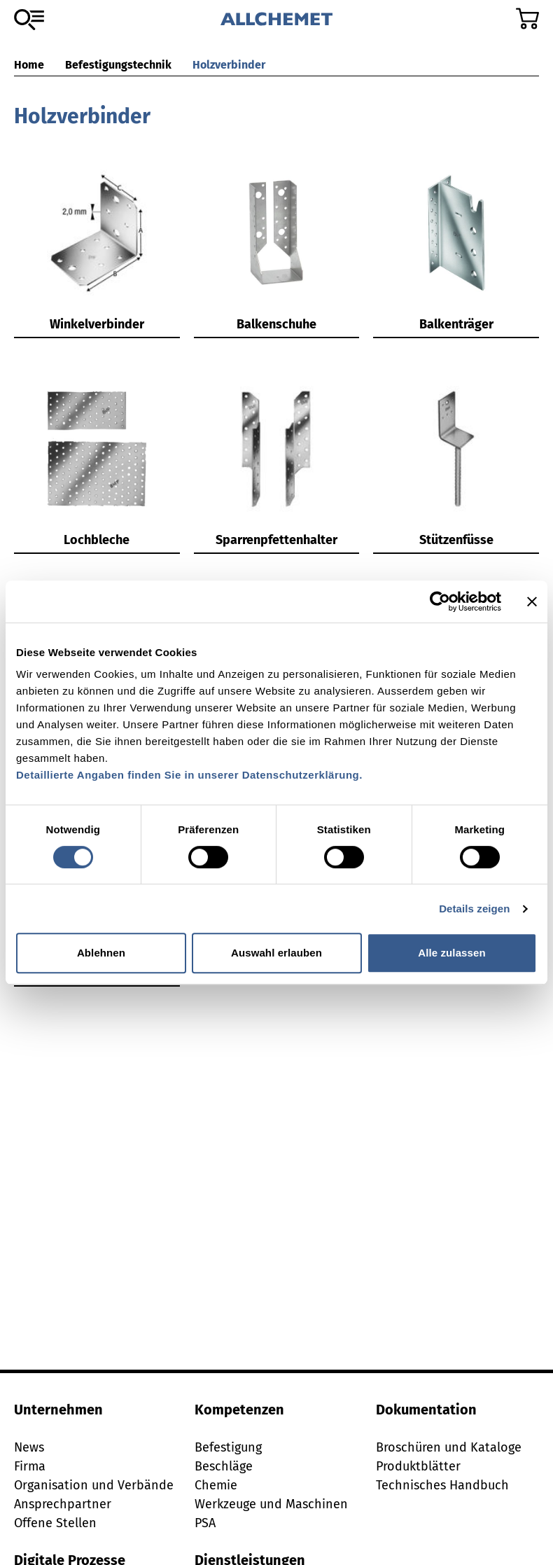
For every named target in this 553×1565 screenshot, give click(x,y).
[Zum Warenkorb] (527, 18)
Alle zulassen (451, 953)
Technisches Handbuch (442, 1485)
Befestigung (228, 1447)
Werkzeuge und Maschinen (271, 1504)
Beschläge (224, 1466)
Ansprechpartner (62, 1504)
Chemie (216, 1485)
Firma (30, 1466)
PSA (205, 1523)
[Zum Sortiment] (29, 19)
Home (29, 64)
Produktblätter (418, 1466)
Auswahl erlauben (276, 953)
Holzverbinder (228, 64)
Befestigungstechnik (118, 64)
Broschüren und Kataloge (449, 1447)
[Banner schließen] (532, 601)
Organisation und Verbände (94, 1485)
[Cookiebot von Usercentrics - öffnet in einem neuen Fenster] (440, 601)
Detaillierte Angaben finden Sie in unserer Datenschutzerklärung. (189, 775)
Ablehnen (101, 953)
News (29, 1447)
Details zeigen (474, 908)
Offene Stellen (55, 1523)
